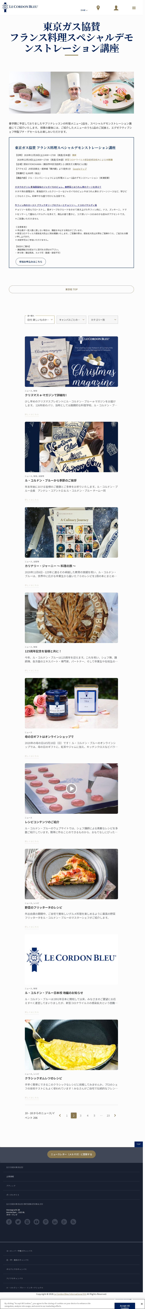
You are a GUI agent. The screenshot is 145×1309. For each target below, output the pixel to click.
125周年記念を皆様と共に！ (43, 654)
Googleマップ (80, 168)
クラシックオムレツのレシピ (43, 1081)
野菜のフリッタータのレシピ (43, 910)
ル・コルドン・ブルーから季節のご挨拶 (51, 483)
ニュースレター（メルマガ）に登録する (71, 1154)
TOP (139, 1144)
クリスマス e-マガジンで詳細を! (46, 398)
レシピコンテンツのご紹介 (42, 825)
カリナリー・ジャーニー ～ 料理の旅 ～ (50, 568)
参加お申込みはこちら (30, 261)
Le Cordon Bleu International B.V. (70, 1293)
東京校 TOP (71, 289)
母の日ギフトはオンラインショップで (49, 739)
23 (108, 1115)
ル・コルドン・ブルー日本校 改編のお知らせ (54, 995)
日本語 (84, 10)
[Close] (142, 1304)
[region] (72, 1304)
